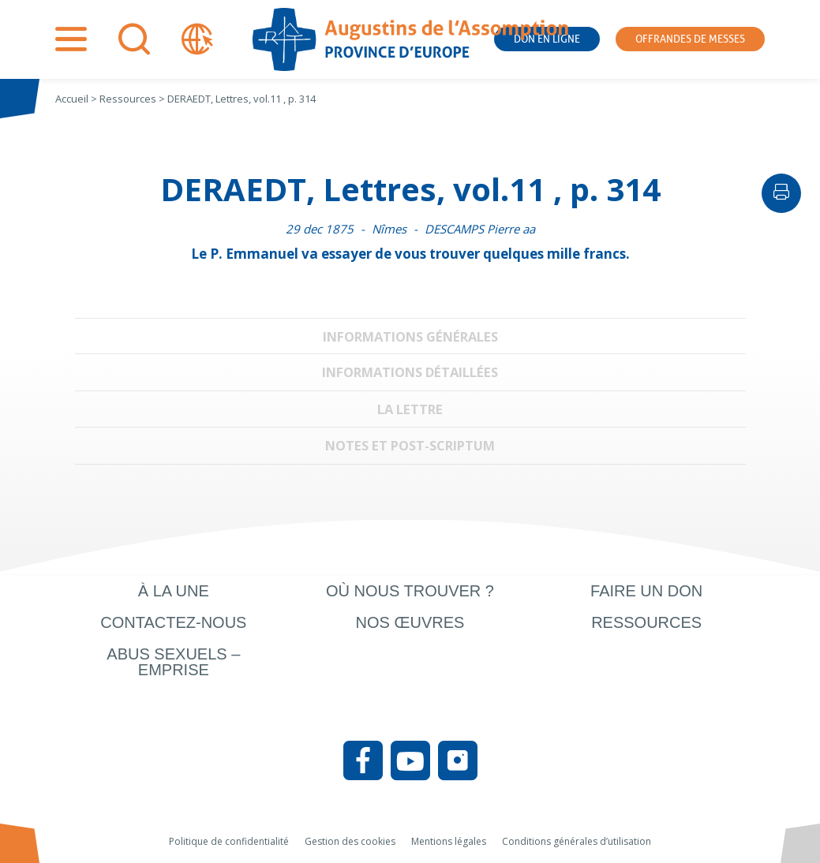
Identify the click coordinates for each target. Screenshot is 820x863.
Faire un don (646, 591)
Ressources (646, 622)
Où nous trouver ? (410, 591)
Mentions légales (448, 841)
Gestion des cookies (350, 841)
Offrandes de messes (690, 39)
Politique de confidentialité (229, 841)
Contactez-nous (173, 622)
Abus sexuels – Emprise (173, 661)
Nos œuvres (410, 622)
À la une (173, 591)
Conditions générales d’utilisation (576, 841)
